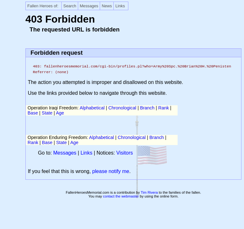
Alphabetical (92, 107)
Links (120, 5)
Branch (147, 107)
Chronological (122, 107)
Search (69, 5)
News (107, 5)
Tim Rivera (149, 192)
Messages (89, 5)
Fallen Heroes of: (42, 5)
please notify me (110, 171)
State (47, 112)
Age (60, 112)
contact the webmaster (121, 196)
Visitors (124, 153)
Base (33, 112)
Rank (163, 107)
